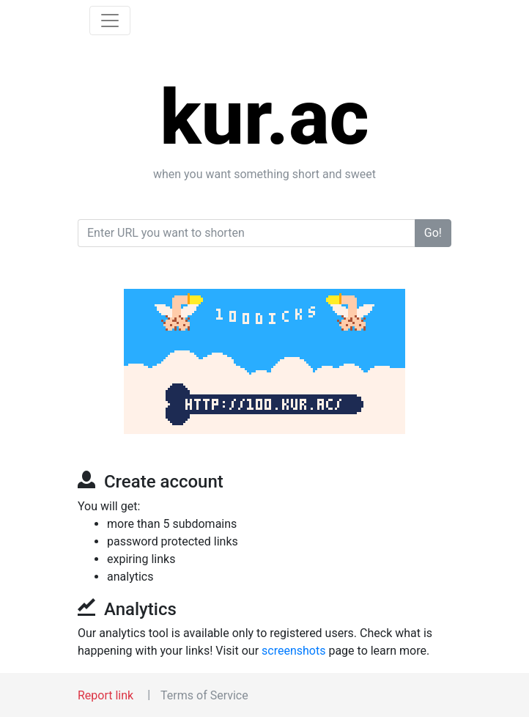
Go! (433, 233)
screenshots (293, 651)
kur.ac (264, 117)
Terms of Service (204, 695)
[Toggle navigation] (109, 20)
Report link (105, 695)
